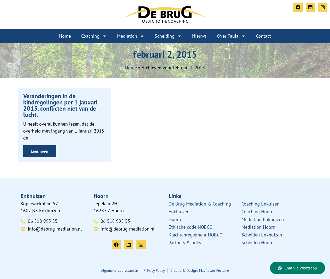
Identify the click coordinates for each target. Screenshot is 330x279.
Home (65, 36)
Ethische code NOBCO (190, 227)
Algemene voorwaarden (119, 270)
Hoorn (175, 219)
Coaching (94, 36)
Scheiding (168, 36)
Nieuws (199, 36)
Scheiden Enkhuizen (262, 235)
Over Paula (231, 36)
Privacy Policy (154, 270)
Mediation (130, 36)
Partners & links (185, 242)
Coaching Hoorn (258, 212)
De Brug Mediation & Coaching (200, 204)
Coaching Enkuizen (260, 204)
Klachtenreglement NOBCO (195, 235)
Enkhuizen (179, 212)
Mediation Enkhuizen (263, 219)
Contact (263, 36)
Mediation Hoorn (258, 227)
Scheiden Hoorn (258, 242)
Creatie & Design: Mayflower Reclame (199, 270)
